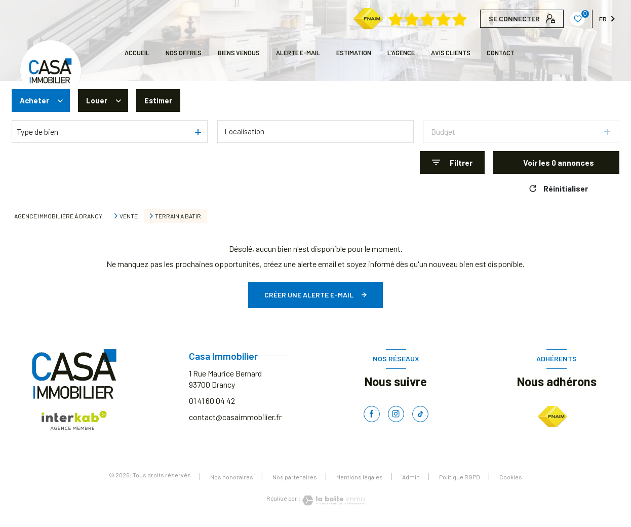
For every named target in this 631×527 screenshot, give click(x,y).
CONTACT (501, 52)
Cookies (510, 477)
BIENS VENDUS (239, 52)
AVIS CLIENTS (450, 52)
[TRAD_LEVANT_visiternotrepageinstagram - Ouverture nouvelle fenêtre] (396, 414)
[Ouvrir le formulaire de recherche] (452, 162)
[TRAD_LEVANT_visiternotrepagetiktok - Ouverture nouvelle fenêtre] (420, 414)
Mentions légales (359, 476)
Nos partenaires (294, 476)
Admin (411, 476)
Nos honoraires (231, 476)
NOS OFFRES (184, 52)
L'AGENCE (401, 52)
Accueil (137, 52)
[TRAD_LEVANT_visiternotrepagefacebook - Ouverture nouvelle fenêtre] (372, 414)
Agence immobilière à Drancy (58, 215)
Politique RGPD (459, 476)
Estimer (160, 100)
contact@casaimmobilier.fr (235, 417)
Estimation (353, 52)
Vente (129, 216)
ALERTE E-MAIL (298, 52)
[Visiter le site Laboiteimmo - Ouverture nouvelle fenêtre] (332, 500)
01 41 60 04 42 (212, 400)
